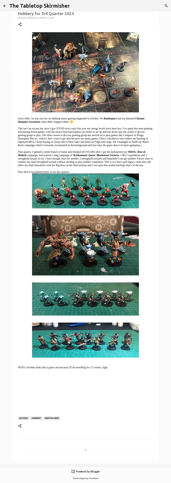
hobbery (36, 418)
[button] (20, 24)
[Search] (166, 6)
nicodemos (93, 478)
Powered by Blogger (85, 471)
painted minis (52, 418)
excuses (23, 418)
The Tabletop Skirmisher (39, 6)
